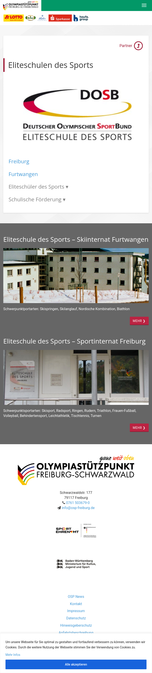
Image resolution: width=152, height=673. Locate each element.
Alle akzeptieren (76, 664)
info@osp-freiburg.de (78, 508)
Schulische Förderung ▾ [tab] (37, 199)
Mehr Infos (12, 655)
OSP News (76, 597)
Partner (131, 46)
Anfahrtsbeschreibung (76, 633)
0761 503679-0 (78, 503)
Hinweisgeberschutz (76, 625)
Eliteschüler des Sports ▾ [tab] (38, 186)
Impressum (76, 611)
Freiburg (19, 161)
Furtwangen (23, 174)
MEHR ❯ (139, 321)
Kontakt (76, 604)
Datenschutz (76, 618)
